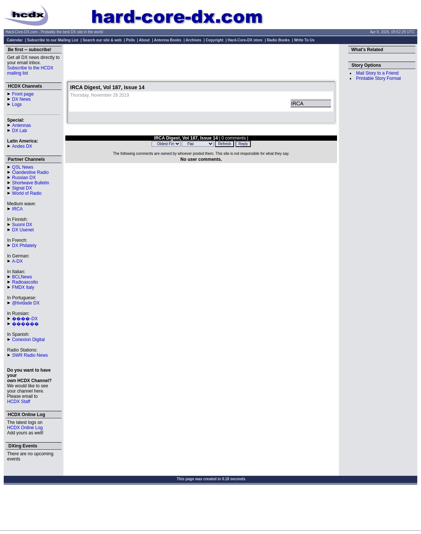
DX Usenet (23, 229)
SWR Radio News (30, 355)
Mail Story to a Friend (377, 73)
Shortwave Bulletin (30, 182)
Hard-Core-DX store (245, 40)
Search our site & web (101, 40)
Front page (23, 94)
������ (25, 324)
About (144, 40)
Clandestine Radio (30, 172)
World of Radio (26, 193)
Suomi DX (22, 224)
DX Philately (24, 245)
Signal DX (22, 188)
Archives (193, 40)
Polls (130, 40)
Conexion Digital (28, 339)
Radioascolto (25, 282)
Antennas (21, 125)
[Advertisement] (201, 62)
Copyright (214, 40)
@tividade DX (26, 303)
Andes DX (22, 146)
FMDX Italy (23, 287)
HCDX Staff (18, 401)
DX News (21, 99)
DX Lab (19, 130)
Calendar (15, 40)
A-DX (17, 261)
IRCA (17, 209)
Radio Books (278, 40)
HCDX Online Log (25, 427)
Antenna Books (167, 40)
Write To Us (304, 40)
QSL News (22, 167)
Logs (17, 104)
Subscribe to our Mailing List (52, 40)
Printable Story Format (378, 78)
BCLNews (22, 277)
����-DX (25, 318)
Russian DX (23, 177)
